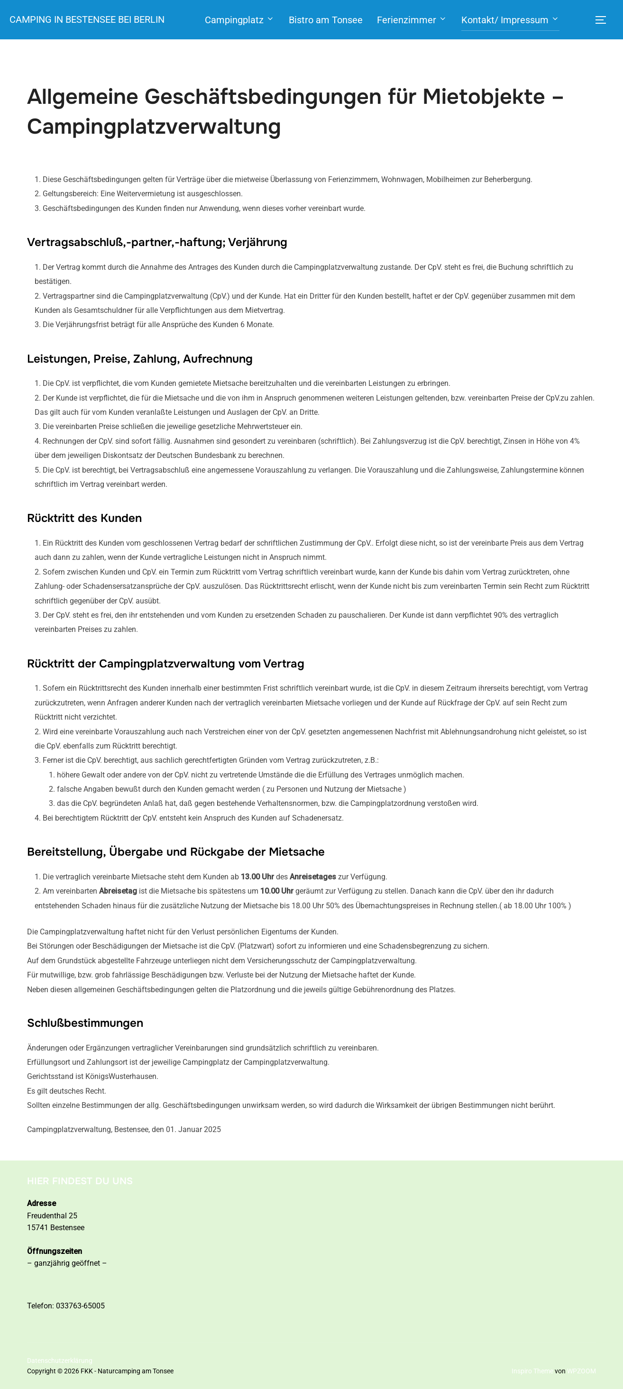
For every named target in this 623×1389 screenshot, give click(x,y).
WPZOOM (581, 1371)
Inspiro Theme (532, 1371)
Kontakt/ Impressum (508, 20)
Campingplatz (238, 20)
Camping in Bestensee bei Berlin (85, 19)
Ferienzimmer (410, 20)
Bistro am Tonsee (324, 20)
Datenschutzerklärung (59, 1360)
